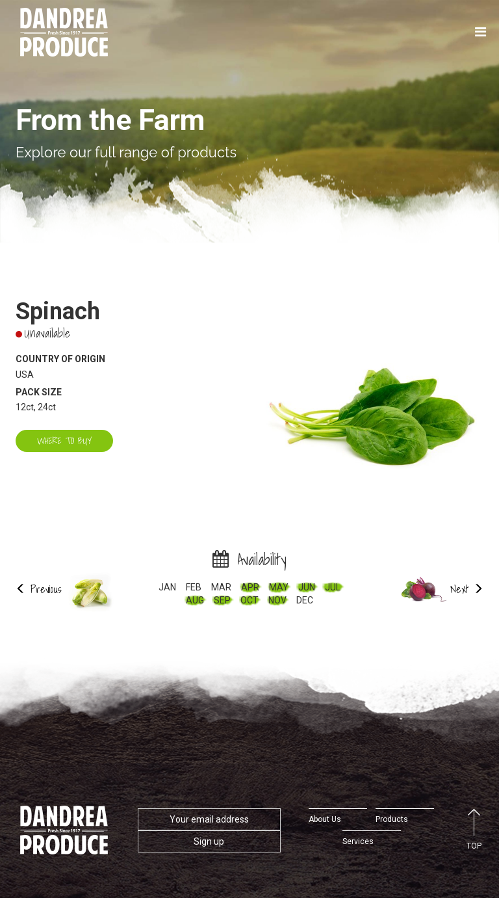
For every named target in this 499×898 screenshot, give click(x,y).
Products (392, 819)
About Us (325, 819)
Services (358, 841)
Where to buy (64, 441)
